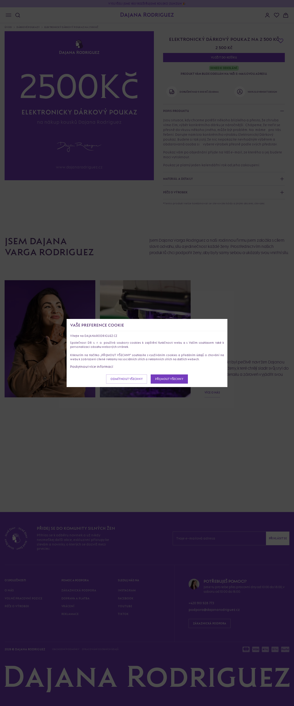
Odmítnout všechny (126, 379)
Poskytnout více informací (91, 366)
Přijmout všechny (169, 379)
